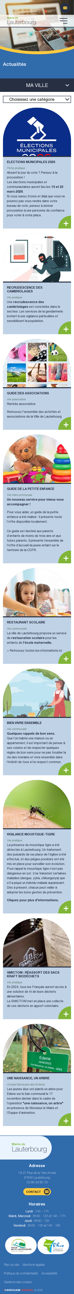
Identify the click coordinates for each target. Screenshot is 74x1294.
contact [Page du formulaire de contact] (38, 1192)
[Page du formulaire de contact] (65, 8)
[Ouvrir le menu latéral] (37, 85)
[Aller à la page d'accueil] (30, 21)
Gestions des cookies (18, 1282)
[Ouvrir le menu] (63, 20)
